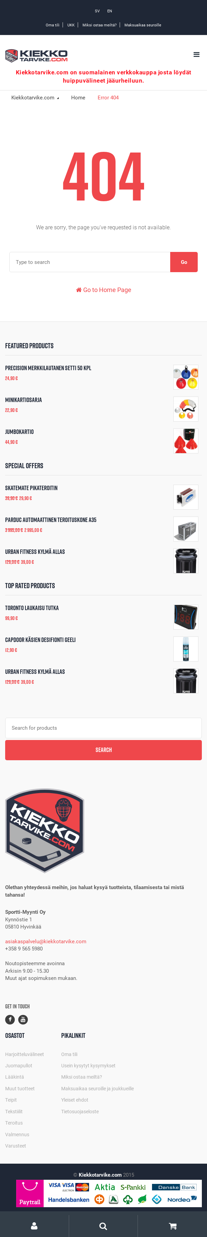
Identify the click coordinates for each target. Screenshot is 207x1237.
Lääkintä (14, 1077)
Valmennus (17, 1134)
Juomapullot (18, 1065)
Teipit (11, 1099)
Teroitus (14, 1122)
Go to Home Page (103, 290)
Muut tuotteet (20, 1088)
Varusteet (15, 1145)
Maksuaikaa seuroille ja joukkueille (97, 1088)
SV (97, 10)
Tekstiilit (14, 1111)
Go (184, 261)
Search (104, 749)
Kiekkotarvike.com (33, 97)
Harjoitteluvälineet (24, 1054)
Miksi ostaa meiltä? (100, 24)
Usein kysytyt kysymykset (88, 1065)
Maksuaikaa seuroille (142, 24)
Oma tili (52, 24)
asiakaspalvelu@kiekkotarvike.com (45, 941)
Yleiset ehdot (74, 1099)
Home (78, 97)
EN (109, 10)
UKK (71, 24)
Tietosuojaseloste (80, 1111)
